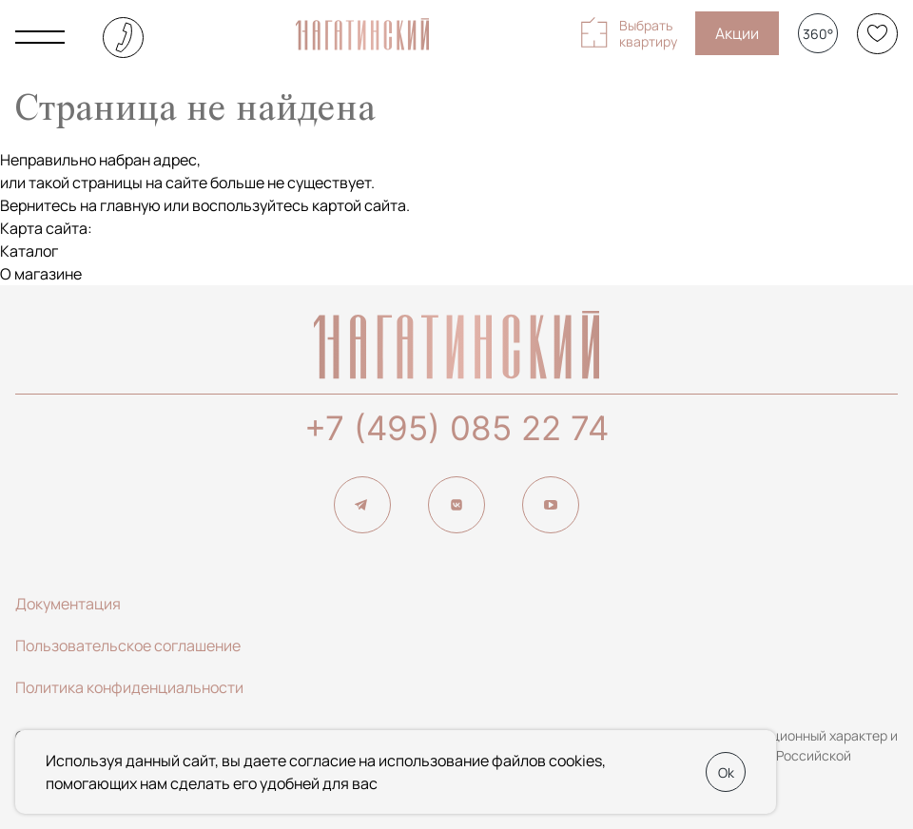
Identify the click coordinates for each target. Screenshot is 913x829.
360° (818, 34)
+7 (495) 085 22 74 (456, 428)
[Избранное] (877, 33)
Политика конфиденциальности (129, 687)
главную (130, 205)
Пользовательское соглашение (128, 645)
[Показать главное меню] (40, 37)
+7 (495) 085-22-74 (123, 37)
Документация (68, 603)
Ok (726, 772)
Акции (737, 33)
